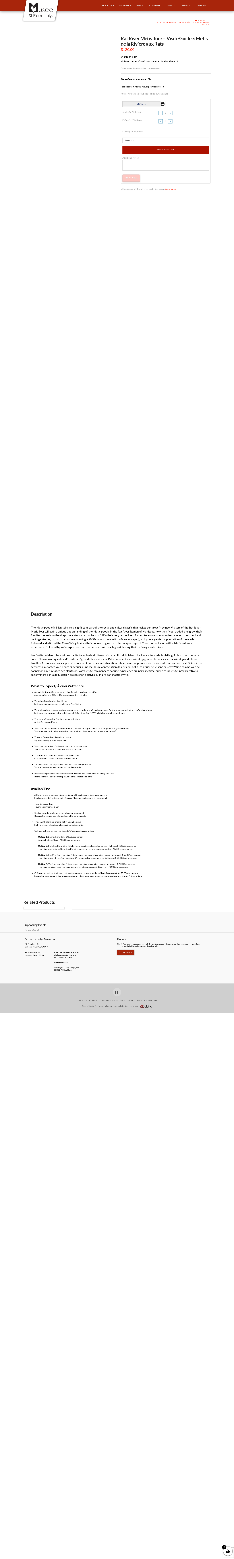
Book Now (131, 178)
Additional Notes (130, 158)
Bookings (94, 1547)
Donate (129, 1547)
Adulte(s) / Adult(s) (131, 113)
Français (152, 1547)
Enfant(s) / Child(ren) (132, 121)
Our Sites (82, 1547)
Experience (170, 189)
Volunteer (117, 1547)
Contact (140, 1547)
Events (105, 1547)
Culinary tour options (132, 132)
